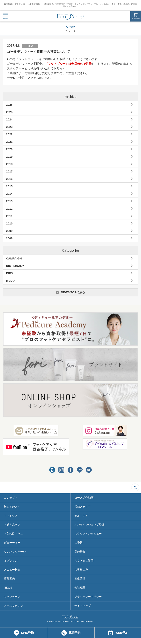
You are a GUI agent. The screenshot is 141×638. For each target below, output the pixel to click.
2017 (9, 171)
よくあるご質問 (83, 560)
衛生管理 (79, 578)
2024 (9, 119)
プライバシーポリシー (88, 596)
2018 (9, 164)
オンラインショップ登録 (89, 524)
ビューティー (12, 542)
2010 (9, 223)
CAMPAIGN (14, 258)
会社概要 (79, 587)
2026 (9, 104)
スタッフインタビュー (88, 533)
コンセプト (11, 497)
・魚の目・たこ (13, 533)
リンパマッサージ (15, 551)
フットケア (11, 515)
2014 (9, 193)
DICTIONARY (15, 265)
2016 (9, 178)
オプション (11, 560)
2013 (9, 201)
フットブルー (70, 17)
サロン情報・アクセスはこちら (30, 77)
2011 (9, 216)
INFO (9, 273)
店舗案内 (9, 578)
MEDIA (10, 280)
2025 (9, 112)
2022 (9, 134)
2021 (9, 141)
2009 (9, 230)
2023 (9, 126)
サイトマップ (82, 605)
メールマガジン (13, 605)
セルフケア (81, 515)
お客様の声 (81, 569)
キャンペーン (12, 596)
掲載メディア (82, 506)
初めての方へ (12, 506)
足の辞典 (79, 551)
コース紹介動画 (83, 497)
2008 (9, 238)
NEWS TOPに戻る (70, 292)
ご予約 (78, 542)
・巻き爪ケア (12, 524)
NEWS (8, 587)
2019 (9, 156)
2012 (9, 208)
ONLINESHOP (135, 16)
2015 (9, 186)
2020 (9, 149)
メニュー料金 (12, 569)
